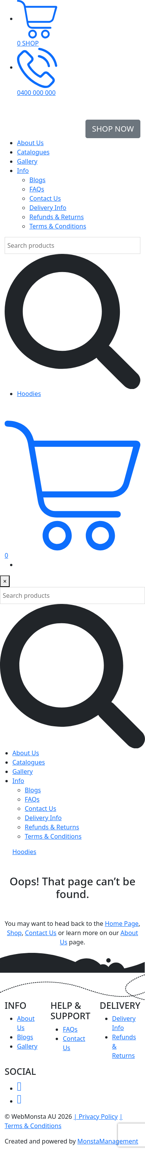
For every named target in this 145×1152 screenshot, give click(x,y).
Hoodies (29, 393)
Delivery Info (48, 207)
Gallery (27, 161)
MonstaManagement (107, 1141)
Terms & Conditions (57, 226)
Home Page (121, 923)
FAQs (36, 189)
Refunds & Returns (56, 217)
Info (23, 170)
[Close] (5, 581)
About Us (30, 143)
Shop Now (113, 128)
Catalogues (33, 152)
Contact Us (45, 198)
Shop (14, 933)
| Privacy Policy (95, 1116)
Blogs (37, 180)
